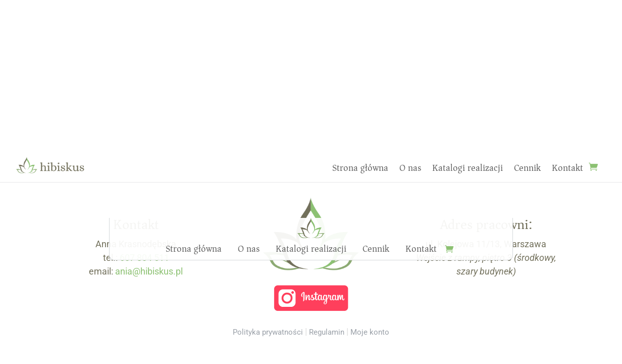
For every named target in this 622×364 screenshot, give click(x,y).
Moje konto (369, 332)
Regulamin (326, 332)
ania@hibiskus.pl (149, 271)
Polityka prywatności (268, 332)
